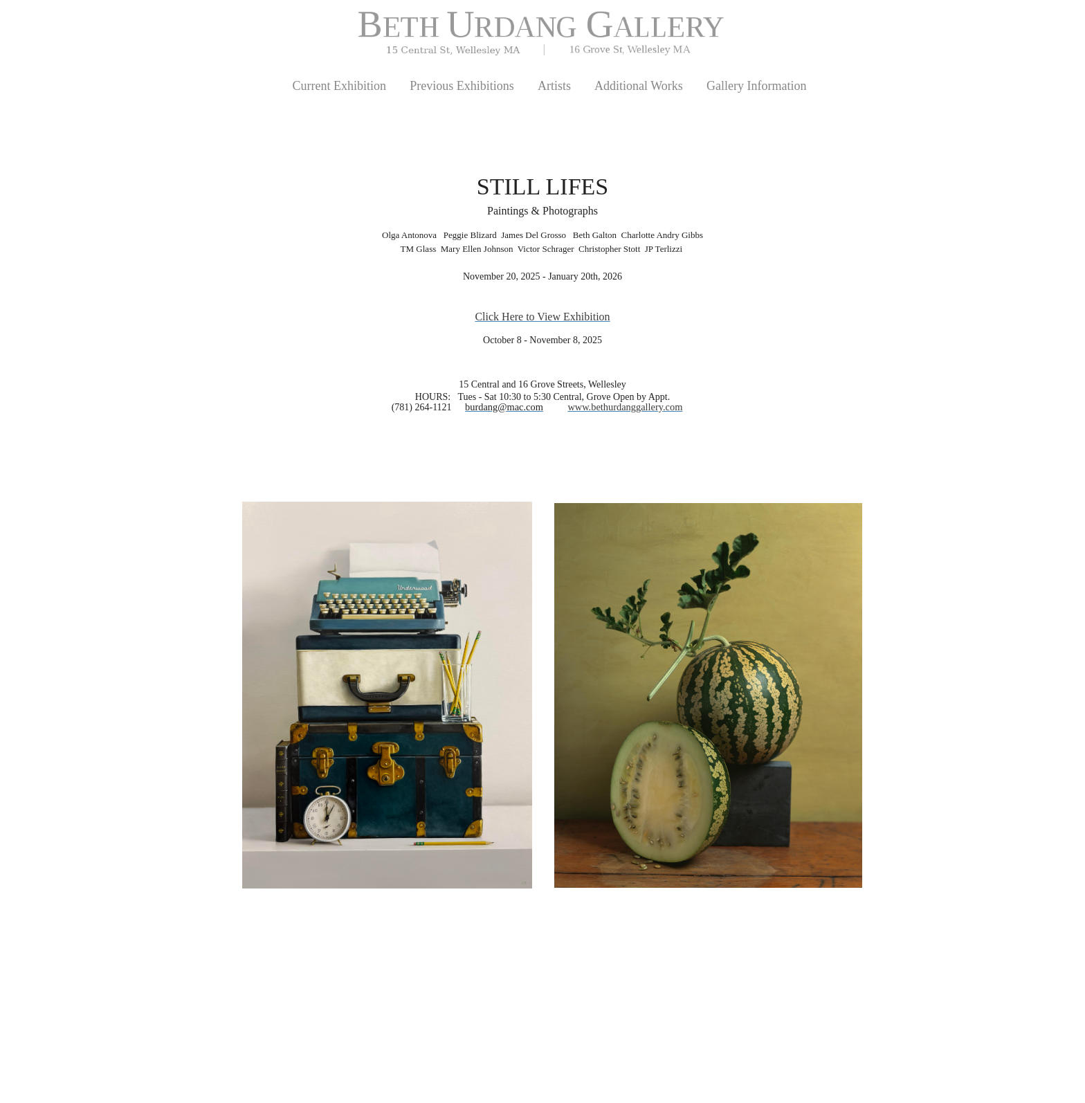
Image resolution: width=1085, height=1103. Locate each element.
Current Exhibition (339, 86)
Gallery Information (756, 86)
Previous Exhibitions (462, 86)
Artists (554, 86)
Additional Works (638, 86)
